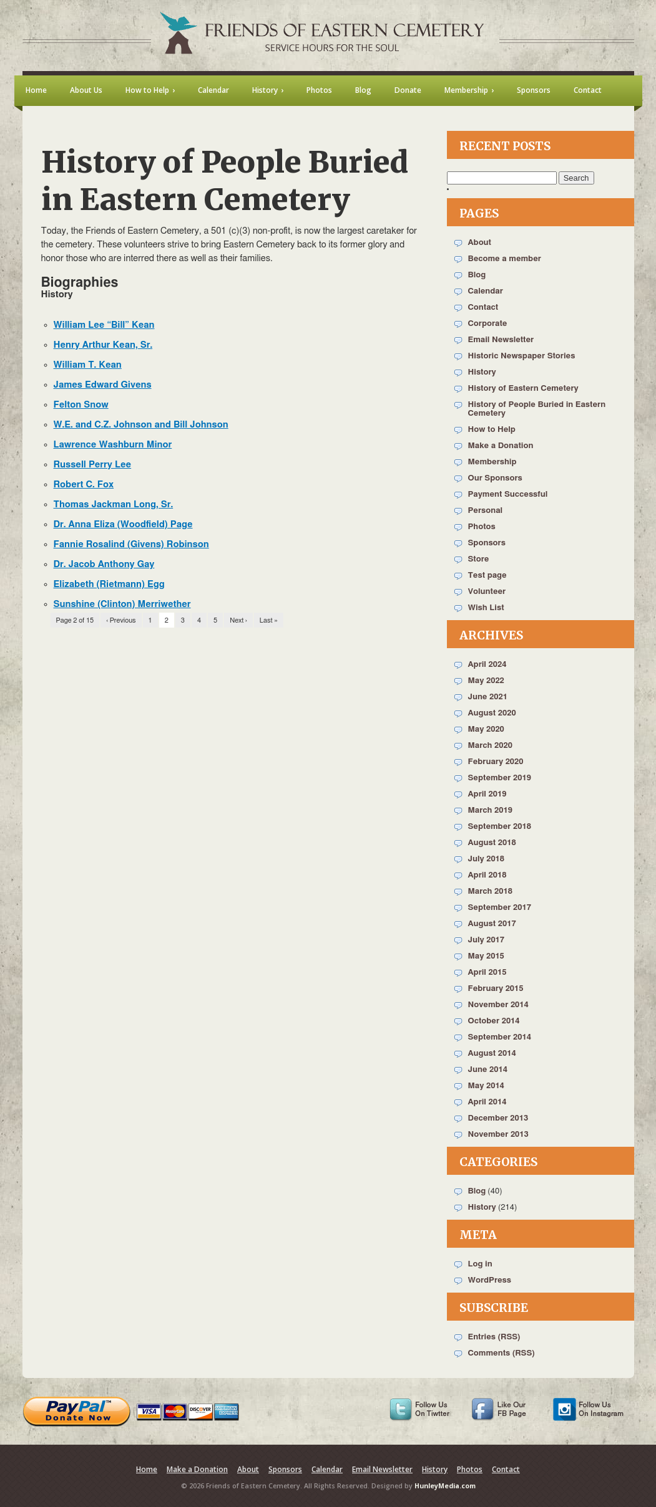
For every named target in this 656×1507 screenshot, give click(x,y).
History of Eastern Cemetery (523, 389)
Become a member (504, 259)
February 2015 (496, 989)
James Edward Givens (103, 385)
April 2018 (487, 875)
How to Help (492, 430)
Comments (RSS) (501, 1353)
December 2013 (498, 1118)
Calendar (485, 291)
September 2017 (499, 908)
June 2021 (487, 697)
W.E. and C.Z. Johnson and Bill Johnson (141, 424)
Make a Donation (501, 446)
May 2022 (486, 681)
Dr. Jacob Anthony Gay (104, 564)
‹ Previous (120, 620)
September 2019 (499, 778)
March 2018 (490, 891)
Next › (238, 620)
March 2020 (490, 746)
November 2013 (498, 1135)
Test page (487, 576)
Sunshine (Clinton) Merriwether (122, 604)
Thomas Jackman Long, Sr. (114, 504)
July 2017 (486, 940)
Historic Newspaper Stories (521, 356)
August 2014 (492, 1054)
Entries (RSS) (494, 1337)
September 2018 (499, 827)
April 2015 (487, 973)
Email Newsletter (501, 340)
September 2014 (499, 1037)
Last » (269, 620)
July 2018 (486, 859)
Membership (492, 462)
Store (478, 559)
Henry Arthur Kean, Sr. (103, 345)
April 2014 (487, 1102)
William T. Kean (88, 365)
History (482, 372)
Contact (483, 308)
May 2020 (486, 729)
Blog (477, 275)
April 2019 (487, 794)
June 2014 (487, 1070)
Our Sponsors (495, 478)
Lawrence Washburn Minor (113, 444)
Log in (480, 1264)
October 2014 (494, 1021)
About (479, 243)
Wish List (486, 608)
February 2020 (496, 762)
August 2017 (492, 924)
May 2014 (486, 1086)
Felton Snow (81, 404)
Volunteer (487, 592)
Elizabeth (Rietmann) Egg (109, 584)
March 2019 (490, 810)
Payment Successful (508, 494)
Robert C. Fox (84, 484)
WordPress (490, 1280)
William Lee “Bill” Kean (104, 325)
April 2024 (487, 665)
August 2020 (492, 713)
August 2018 (492, 843)
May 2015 (486, 956)
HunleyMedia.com (445, 1485)
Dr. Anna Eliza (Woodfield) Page (123, 524)
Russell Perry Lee (93, 464)
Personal (485, 511)
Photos (482, 527)
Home (146, 1469)
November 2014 (498, 1005)
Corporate (487, 324)
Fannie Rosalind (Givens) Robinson (131, 544)
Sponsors (487, 543)
